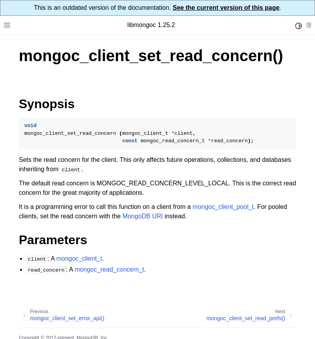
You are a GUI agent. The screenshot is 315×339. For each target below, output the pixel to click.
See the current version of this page (226, 7)
